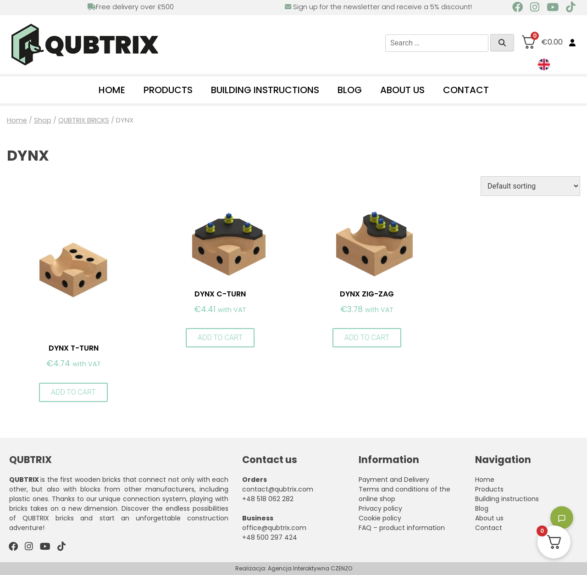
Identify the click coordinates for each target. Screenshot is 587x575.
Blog (350, 90)
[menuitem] (544, 64)
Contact (466, 90)
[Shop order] (530, 186)
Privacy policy (380, 508)
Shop (42, 120)
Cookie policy (380, 518)
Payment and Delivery (394, 479)
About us (402, 90)
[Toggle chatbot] (561, 517)
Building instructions (265, 90)
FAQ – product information (402, 527)
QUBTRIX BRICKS (83, 120)
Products (168, 90)
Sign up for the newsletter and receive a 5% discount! (378, 6)
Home (112, 90)
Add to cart (73, 392)
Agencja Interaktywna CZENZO (310, 568)
